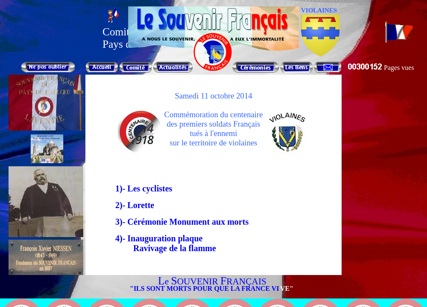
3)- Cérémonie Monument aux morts (182, 221)
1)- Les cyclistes (143, 188)
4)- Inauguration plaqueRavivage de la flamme (150, 243)
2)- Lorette (134, 205)
